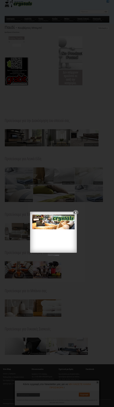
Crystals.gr (56, 255)
